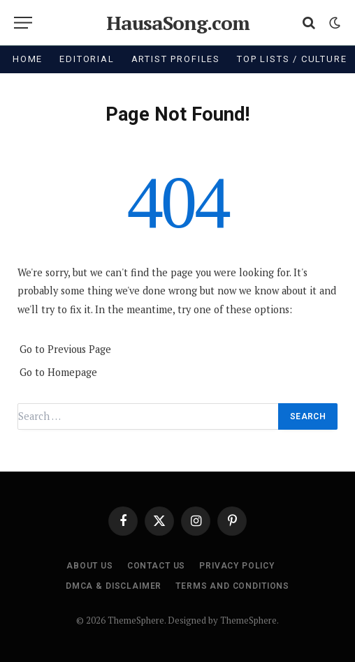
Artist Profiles (175, 59)
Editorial (86, 59)
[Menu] (23, 22)
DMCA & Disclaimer (113, 586)
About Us (89, 566)
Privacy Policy (237, 566)
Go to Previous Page (65, 349)
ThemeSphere (248, 620)
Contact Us (156, 566)
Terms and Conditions (232, 586)
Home (28, 59)
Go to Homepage (58, 372)
